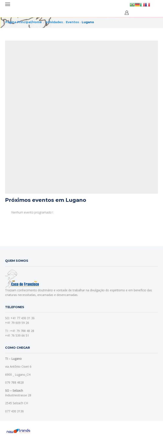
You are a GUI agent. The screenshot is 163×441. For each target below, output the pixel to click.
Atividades (54, 22)
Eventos (72, 22)
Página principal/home (23, 22)
